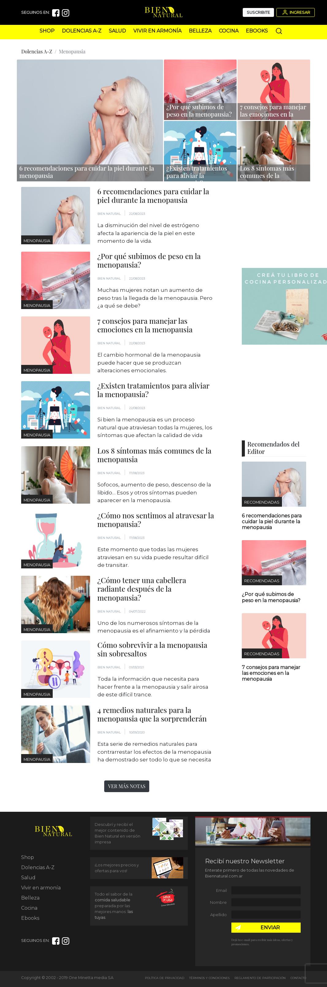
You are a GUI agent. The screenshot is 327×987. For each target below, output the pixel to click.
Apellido (218, 914)
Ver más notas (127, 786)
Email (221, 890)
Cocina (228, 31)
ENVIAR (270, 928)
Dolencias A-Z (81, 31)
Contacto (298, 978)
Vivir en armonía (157, 31)
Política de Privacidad (164, 978)
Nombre (218, 902)
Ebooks (257, 31)
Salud (117, 31)
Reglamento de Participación (260, 978)
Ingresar (295, 12)
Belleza (200, 31)
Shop (47, 31)
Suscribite (258, 12)
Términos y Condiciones (209, 978)
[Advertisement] (281, 225)
